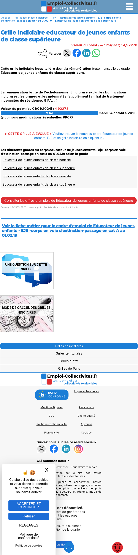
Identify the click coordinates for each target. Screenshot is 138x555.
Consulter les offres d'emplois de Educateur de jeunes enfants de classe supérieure (68, 200)
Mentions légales (52, 407)
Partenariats (86, 407)
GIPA (48, 100)
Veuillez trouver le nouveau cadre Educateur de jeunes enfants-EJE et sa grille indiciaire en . (83, 136)
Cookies (86, 432)
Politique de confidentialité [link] (28, 536)
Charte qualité (86, 415)
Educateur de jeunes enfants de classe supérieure (39, 168)
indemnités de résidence (21, 100)
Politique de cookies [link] (28, 545)
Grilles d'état (69, 361)
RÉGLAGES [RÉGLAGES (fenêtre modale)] (28, 525)
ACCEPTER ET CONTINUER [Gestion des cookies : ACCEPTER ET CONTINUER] (29, 505)
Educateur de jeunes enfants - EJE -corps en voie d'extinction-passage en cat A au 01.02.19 (61, 19)
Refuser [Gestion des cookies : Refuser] (29, 516)
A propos (86, 424)
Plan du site (51, 432)
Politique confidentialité (51, 424)
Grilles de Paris (69, 368)
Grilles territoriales (69, 353)
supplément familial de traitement (96, 96)
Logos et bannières (86, 391)
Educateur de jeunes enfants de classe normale (37, 160)
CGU (51, 415)
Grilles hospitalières (69, 346)
